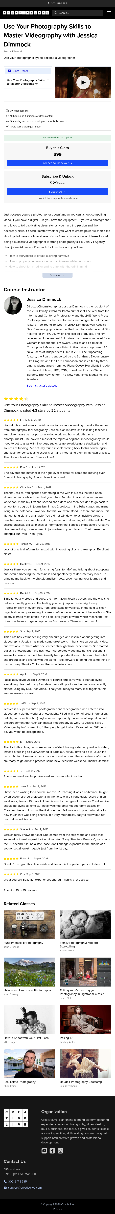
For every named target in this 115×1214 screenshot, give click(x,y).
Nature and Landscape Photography (27, 990)
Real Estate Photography (20, 1082)
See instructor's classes (42, 385)
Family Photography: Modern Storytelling (79, 944)
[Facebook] (52, 1151)
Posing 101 (67, 1038)
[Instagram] (60, 1151)
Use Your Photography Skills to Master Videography (26, 82)
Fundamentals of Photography (23, 943)
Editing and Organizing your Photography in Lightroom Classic (82, 992)
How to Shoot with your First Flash (26, 1038)
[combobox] (77, 13)
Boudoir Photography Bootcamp (81, 1082)
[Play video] (83, 82)
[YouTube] (44, 1151)
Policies (57, 1209)
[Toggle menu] (109, 13)
